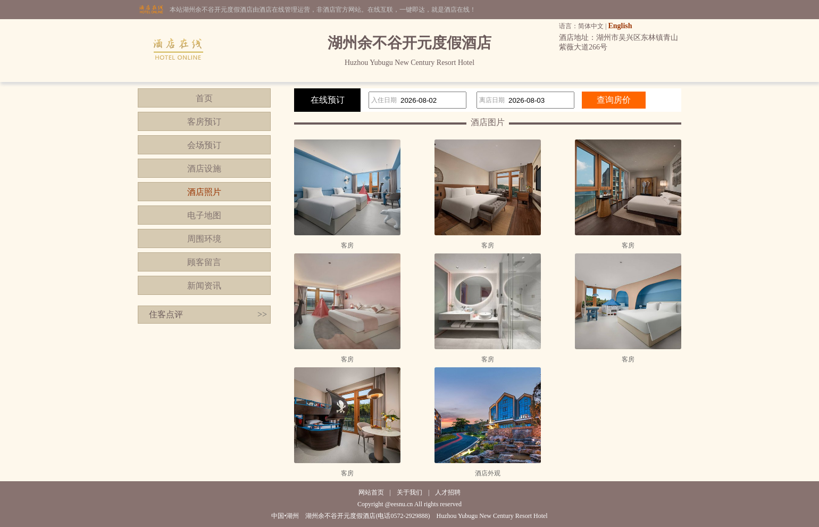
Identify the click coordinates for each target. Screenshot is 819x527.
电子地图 (204, 215)
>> (262, 314)
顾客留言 (204, 262)
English (620, 26)
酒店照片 (204, 191)
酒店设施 (204, 168)
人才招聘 (448, 492)
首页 (204, 98)
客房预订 (204, 121)
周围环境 (204, 238)
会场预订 (204, 145)
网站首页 (371, 492)
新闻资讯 (204, 285)
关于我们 (409, 492)
